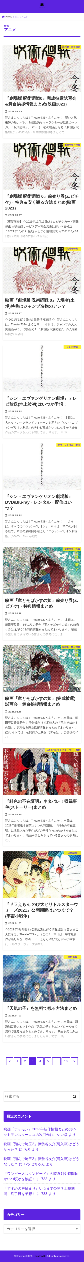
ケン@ (62, 1135)
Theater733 (39, 1256)
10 (66, 1061)
